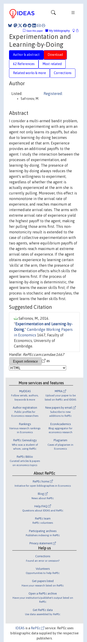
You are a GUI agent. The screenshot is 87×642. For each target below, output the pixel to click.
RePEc (37, 628)
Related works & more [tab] (29, 73)
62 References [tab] (24, 64)
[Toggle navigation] (53, 13)
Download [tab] (55, 54)
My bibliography (57, 30)
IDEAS (20, 628)
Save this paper (34, 31)
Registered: (53, 93)
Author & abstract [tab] (26, 54)
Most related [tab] (52, 64)
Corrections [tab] (62, 73)
